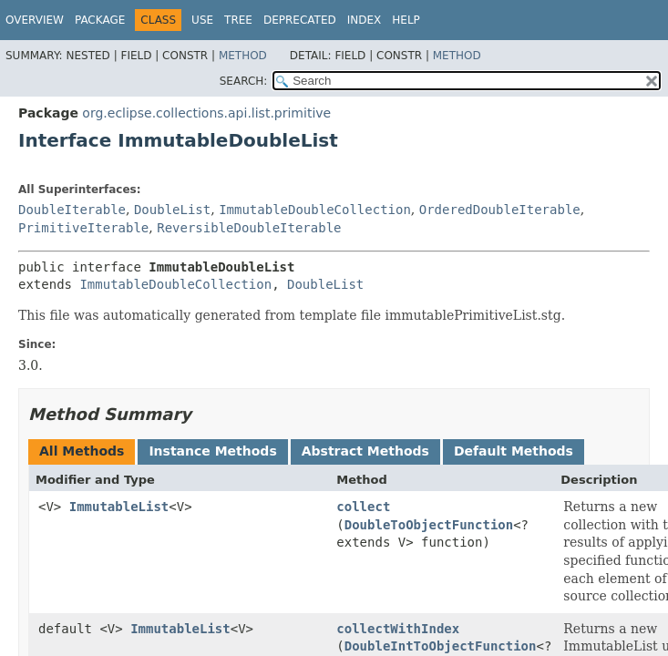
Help (406, 20)
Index (364, 20)
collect (363, 506)
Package (100, 20)
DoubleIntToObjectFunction (440, 646)
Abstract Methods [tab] (365, 451)
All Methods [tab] (81, 451)
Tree (238, 20)
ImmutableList (119, 506)
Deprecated (299, 20)
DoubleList (172, 209)
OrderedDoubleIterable (500, 209)
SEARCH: (244, 81)
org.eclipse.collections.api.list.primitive (206, 113)
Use (202, 20)
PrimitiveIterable (83, 227)
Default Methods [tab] (513, 451)
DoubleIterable (72, 209)
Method (243, 55)
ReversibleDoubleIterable (249, 227)
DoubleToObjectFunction (428, 525)
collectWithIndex (397, 628)
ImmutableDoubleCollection (315, 209)
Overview (34, 20)
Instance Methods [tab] (212, 451)
